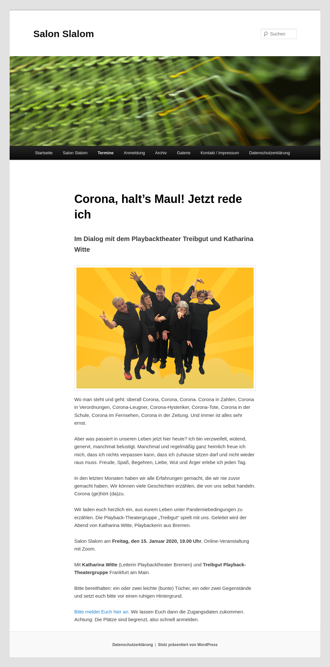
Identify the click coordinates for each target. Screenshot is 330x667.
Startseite (44, 152)
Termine (106, 152)
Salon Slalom (63, 33)
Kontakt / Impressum (219, 152)
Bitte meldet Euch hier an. (102, 611)
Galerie (183, 152)
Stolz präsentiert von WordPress (188, 644)
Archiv (161, 152)
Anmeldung (134, 152)
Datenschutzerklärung (269, 152)
